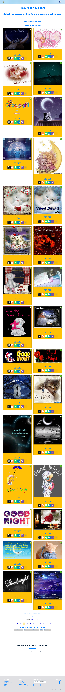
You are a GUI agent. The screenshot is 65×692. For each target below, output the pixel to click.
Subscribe (37, 685)
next (37, 619)
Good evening (35, 630)
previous (33, 619)
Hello (41, 630)
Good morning (19, 630)
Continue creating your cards (32, 25)
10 (43, 623)
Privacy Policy (22, 684)
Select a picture (10, 1)
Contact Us (22, 682)
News (36, 1)
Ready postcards (29, 1)
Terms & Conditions (24, 685)
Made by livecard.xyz (45, 689)
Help (40, 1)
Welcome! (6, 681)
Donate (21, 681)
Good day (26, 630)
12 (50, 623)
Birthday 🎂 (47, 630)
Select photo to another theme (32, 21)
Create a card (20, 1)
